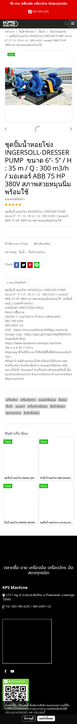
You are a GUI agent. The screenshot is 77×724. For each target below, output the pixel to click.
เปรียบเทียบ (42, 243)
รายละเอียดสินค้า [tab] (17, 282)
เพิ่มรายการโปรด (16, 243)
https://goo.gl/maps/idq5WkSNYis (47, 334)
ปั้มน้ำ (22, 252)
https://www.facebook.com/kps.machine (33, 343)
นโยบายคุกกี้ (39, 712)
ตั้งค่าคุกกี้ (28, 718)
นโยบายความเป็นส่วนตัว (16, 712)
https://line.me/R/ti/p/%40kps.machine (40, 330)
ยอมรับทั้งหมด (46, 718)
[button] (65, 23)
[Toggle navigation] (72, 23)
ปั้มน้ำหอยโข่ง (37, 252)
